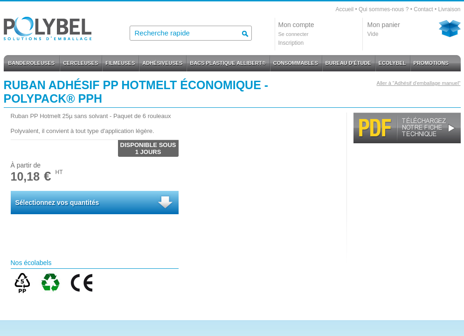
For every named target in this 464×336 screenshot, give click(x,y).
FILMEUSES (120, 63)
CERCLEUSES (80, 63)
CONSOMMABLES (295, 63)
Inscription (291, 43)
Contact (423, 9)
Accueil (344, 9)
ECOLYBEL (392, 63)
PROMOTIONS (431, 63)
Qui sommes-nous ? (384, 9)
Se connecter (293, 34)
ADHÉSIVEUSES (162, 63)
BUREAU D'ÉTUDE (348, 63)
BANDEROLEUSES (31, 63)
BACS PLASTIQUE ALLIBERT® (227, 63)
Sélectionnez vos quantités (57, 202)
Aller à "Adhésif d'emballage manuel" (419, 83)
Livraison (449, 9)
